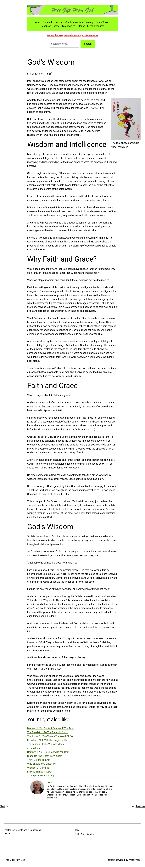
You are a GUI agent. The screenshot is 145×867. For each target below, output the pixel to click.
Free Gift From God (14, 859)
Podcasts (48, 22)
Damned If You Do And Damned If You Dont (50, 728)
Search (88, 43)
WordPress (135, 859)
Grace (83, 834)
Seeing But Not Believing (40, 775)
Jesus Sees (33, 748)
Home (37, 22)
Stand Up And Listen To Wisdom (44, 756)
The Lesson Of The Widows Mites (45, 744)
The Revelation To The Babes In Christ (48, 732)
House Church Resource (91, 26)
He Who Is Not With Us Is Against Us (47, 740)
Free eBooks (102, 22)
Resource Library (50, 26)
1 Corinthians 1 (35, 830)
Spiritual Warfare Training (79, 22)
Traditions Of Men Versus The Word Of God (50, 736)
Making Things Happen (40, 771)
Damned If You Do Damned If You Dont (48, 752)
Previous (140, 806)
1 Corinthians (20, 830)
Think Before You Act (38, 759)
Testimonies (68, 26)
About (59, 22)
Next (2, 806)
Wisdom (91, 834)
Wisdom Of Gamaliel (38, 767)
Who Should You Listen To (41, 763)
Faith (77, 834)
